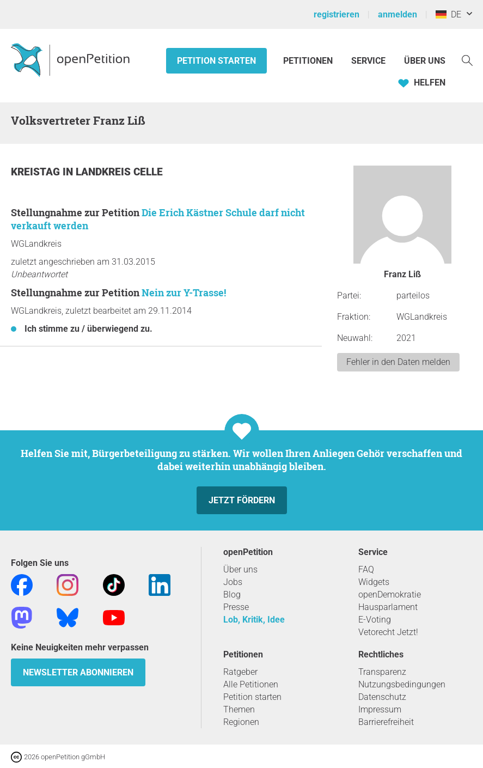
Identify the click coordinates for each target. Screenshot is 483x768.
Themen (239, 709)
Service (368, 61)
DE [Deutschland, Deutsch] (448, 14)
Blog (232, 594)
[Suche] (467, 59)
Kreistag (37, 172)
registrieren (336, 14)
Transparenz (382, 672)
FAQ (366, 569)
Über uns (240, 569)
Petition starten (216, 61)
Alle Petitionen (250, 684)
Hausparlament (388, 607)
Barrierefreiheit (386, 722)
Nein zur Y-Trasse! (184, 292)
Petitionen (309, 61)
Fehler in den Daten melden (398, 362)
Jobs (232, 582)
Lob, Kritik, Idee (254, 619)
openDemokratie (389, 594)
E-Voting (374, 619)
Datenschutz (382, 697)
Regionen (241, 722)
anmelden (397, 14)
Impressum (379, 709)
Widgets (373, 582)
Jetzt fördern (242, 500)
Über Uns (424, 61)
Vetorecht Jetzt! (388, 632)
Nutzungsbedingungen (401, 684)
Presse (236, 607)
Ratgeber (240, 672)
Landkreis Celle (119, 172)
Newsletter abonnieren (78, 672)
